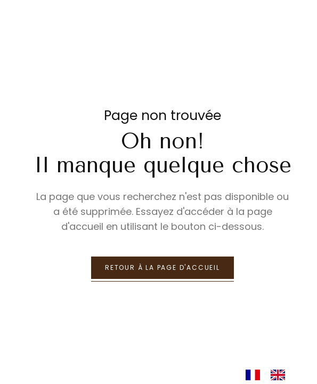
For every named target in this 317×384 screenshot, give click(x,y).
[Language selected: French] (271, 374)
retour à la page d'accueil (162, 267)
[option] (280, 375)
